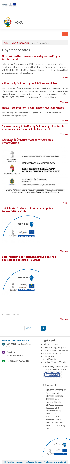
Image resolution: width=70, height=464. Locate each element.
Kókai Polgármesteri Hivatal (15, 340)
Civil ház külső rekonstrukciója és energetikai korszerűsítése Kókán (27, 210)
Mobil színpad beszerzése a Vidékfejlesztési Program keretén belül (32, 57)
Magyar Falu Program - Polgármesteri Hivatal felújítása (33, 107)
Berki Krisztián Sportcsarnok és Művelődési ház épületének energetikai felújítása (29, 258)
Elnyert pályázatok (20, 43)
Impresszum (20, 462)
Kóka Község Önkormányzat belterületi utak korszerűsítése (27, 141)
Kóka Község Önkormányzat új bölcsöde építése (29, 83)
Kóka (13, 22)
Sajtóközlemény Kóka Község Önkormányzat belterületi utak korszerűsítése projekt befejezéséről (34, 128)
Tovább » (64, 77)
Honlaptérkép (9, 462)
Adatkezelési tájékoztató (34, 462)
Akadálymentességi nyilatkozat (55, 462)
